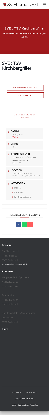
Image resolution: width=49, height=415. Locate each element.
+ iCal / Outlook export (25, 95)
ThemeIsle (34, 405)
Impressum (16, 392)
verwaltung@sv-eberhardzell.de (15, 264)
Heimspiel (17, 192)
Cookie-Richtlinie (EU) (24, 399)
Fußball (16, 188)
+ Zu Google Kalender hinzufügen (25, 87)
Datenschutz (31, 392)
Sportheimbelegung (21, 197)
